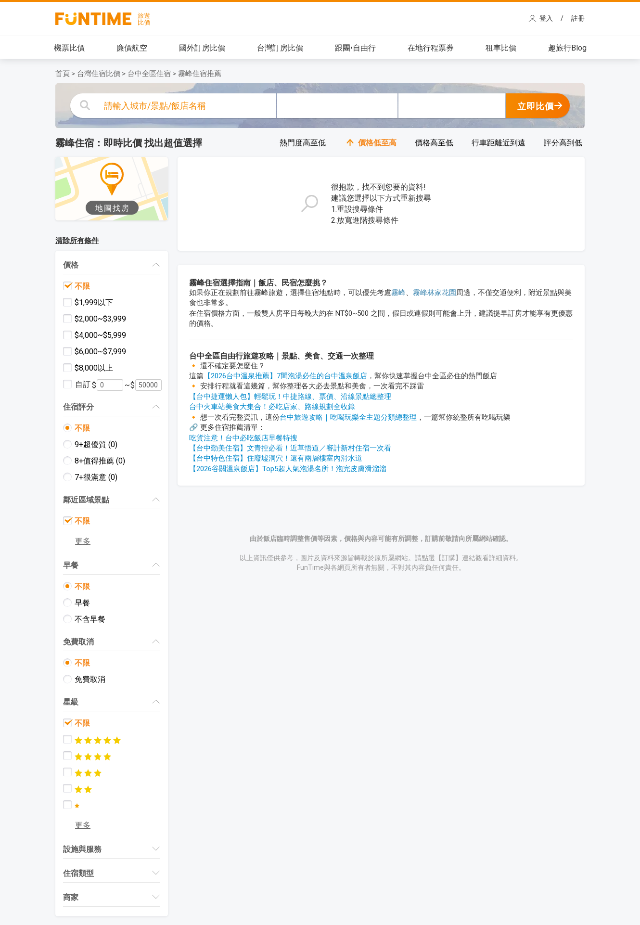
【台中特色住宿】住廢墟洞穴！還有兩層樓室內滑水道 (275, 458)
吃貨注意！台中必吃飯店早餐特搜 (243, 438)
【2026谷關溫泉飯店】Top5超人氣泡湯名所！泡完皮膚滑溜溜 (287, 468)
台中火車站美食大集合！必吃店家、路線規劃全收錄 (272, 406)
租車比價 (501, 47)
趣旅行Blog (567, 47)
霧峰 (398, 292)
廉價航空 (131, 47)
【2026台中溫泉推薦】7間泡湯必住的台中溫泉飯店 (285, 376)
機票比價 (69, 47)
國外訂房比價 (202, 47)
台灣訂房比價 (280, 47)
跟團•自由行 (355, 47)
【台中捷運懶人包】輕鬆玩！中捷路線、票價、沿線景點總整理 (290, 396)
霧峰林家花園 (434, 292)
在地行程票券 (431, 47)
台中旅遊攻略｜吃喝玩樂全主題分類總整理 (348, 417)
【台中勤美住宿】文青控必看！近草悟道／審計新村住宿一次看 (290, 448)
